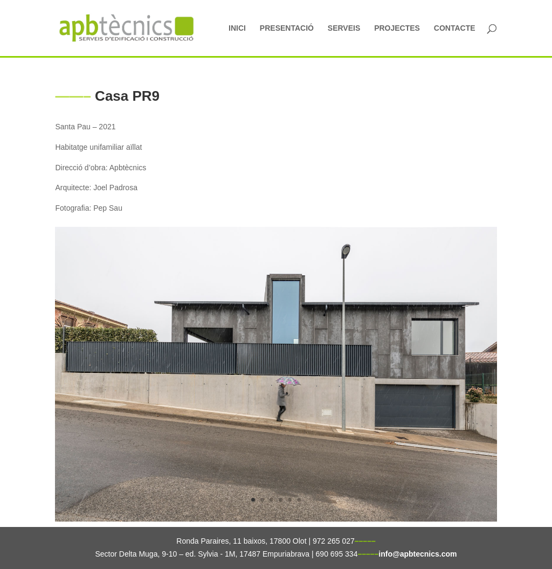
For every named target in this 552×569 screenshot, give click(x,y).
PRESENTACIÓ (287, 28)
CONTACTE (454, 28)
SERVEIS (344, 28)
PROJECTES (397, 28)
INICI (237, 28)
